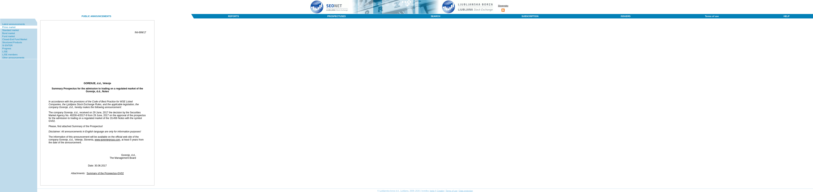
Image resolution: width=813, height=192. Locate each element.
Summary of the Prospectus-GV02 (105, 173)
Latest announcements (13, 24)
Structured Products (12, 42)
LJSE (5, 51)
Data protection (466, 191)
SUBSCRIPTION (530, 16)
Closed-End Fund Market (14, 39)
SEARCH (435, 16)
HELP (786, 16)
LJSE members (9, 54)
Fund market (8, 36)
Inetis (432, 191)
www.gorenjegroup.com (107, 139)
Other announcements (13, 57)
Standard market (10, 30)
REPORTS (233, 16)
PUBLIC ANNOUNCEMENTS (96, 16)
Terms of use (712, 16)
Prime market (8, 27)
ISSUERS (625, 16)
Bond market (8, 33)
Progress (6, 48)
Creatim (440, 191)
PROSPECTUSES (336, 16)
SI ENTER (7, 45)
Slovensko (503, 5)
